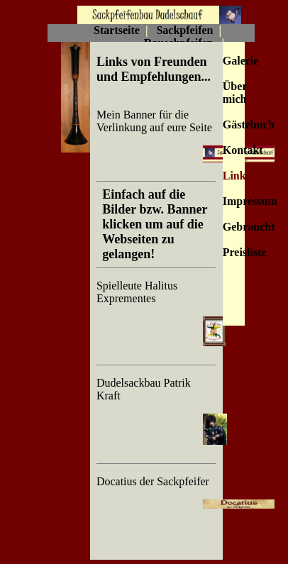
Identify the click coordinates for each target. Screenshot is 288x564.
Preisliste (245, 252)
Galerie (241, 61)
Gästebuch (249, 124)
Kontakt (243, 150)
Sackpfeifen (184, 30)
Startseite (117, 30)
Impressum (250, 201)
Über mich (235, 92)
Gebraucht (249, 227)
